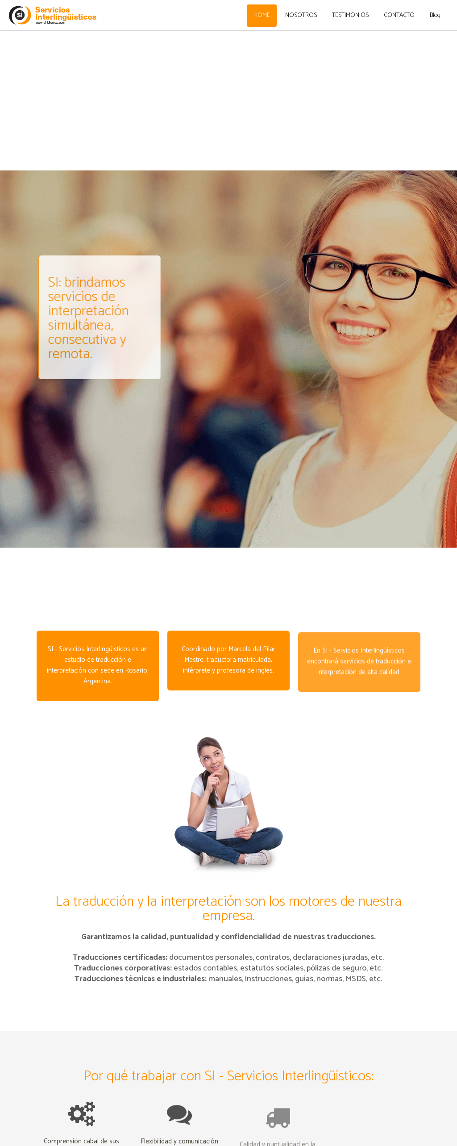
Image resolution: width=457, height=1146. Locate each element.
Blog (435, 15)
